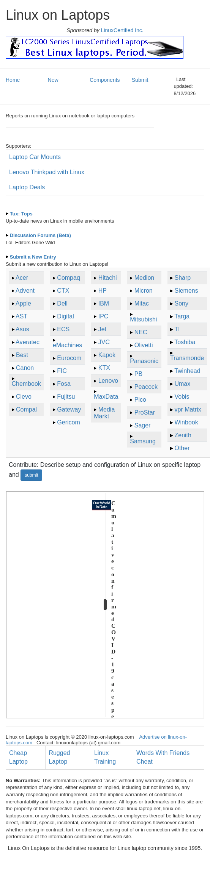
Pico (140, 399)
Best (22, 355)
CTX (63, 290)
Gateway (69, 409)
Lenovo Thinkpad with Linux (46, 172)
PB (138, 374)
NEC (140, 332)
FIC (62, 371)
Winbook (186, 422)
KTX (104, 368)
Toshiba (184, 342)
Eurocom (69, 358)
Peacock (146, 387)
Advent (25, 290)
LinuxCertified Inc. (121, 30)
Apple (23, 303)
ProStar (144, 412)
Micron (143, 290)
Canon (25, 368)
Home (13, 80)
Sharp (182, 277)
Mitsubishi (143, 319)
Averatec (27, 342)
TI (177, 329)
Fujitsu (66, 396)
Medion (144, 277)
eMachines (67, 345)
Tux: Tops (21, 214)
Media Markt (104, 412)
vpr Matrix (187, 409)
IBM (103, 303)
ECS (63, 329)
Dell (62, 303)
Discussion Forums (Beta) (40, 235)
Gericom (68, 422)
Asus (22, 329)
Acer (22, 277)
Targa (181, 316)
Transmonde (187, 358)
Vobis (181, 396)
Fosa (64, 383)
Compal (26, 409)
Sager (142, 425)
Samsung (143, 441)
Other (181, 448)
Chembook (26, 383)
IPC (103, 316)
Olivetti (143, 345)
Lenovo (108, 380)
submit (31, 475)
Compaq (68, 277)
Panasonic (144, 361)
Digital (65, 316)
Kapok (106, 355)
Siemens (186, 290)
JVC (104, 342)
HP (102, 290)
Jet (102, 329)
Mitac (141, 303)
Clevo (24, 396)
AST (21, 316)
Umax (182, 383)
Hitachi (107, 277)
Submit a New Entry (33, 257)
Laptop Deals (27, 187)
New (53, 80)
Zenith (182, 435)
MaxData (106, 396)
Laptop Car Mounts (35, 157)
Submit (140, 80)
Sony (181, 303)
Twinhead (187, 371)
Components (105, 80)
